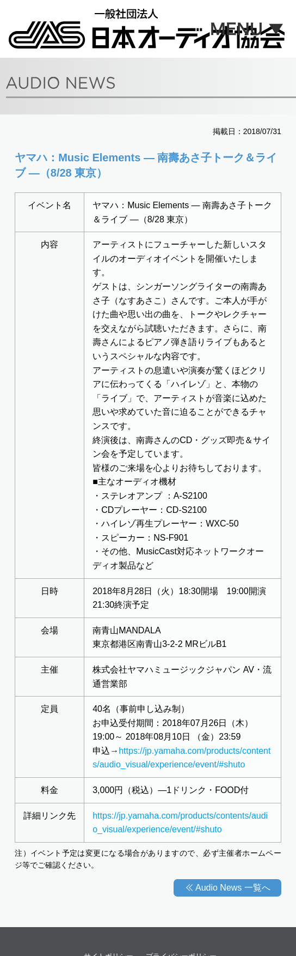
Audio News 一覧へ (232, 887)
